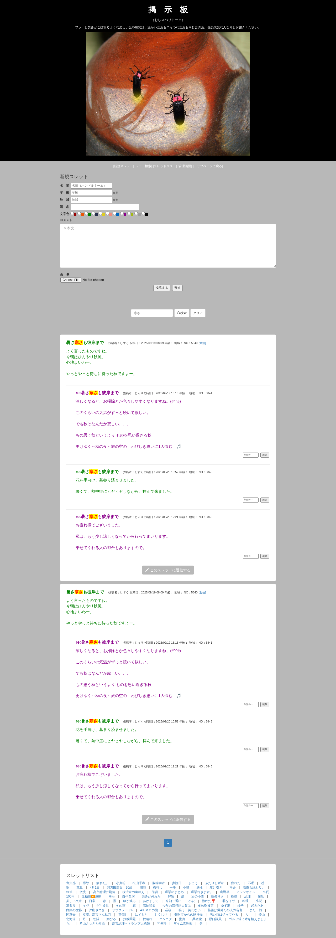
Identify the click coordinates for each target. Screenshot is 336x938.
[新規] (123, 166)
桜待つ (157, 887)
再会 (232, 887)
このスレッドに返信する (168, 570)
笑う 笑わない (189, 910)
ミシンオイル (246, 892)
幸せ (112, 896)
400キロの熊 (149, 910)
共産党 (197, 919)
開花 (143, 887)
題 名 (64, 207)
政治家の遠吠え (133, 892)
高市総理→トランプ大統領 (131, 923)
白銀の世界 (74, 910)
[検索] (143, 166)
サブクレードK (122, 910)
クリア (198, 313)
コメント (66, 220)
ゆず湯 (225, 906)
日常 (92, 901)
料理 (245, 901)
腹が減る (129, 901)
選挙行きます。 (202, 892)
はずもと (141, 914)
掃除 (86, 883)
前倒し (123, 914)
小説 (186, 887)
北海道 (71, 919)
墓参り (71, 906)
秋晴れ (147, 919)
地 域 (64, 200)
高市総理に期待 (104, 892)
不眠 (251, 883)
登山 (262, 914)
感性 (199, 887)
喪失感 (71, 883)
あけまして (151, 901)
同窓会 (71, 914)
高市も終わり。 (254, 887)
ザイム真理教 (183, 923)
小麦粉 (120, 883)
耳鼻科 (161, 923)
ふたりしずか (214, 883)
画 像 (90, 278)
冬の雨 (120, 906)
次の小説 (197, 896)
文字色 (64, 214)
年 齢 (64, 192)
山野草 (224, 892)
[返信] (202, 343)
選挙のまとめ (174, 892)
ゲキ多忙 (102, 906)
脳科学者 (158, 883)
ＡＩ (248, 914)
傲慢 (83, 892)
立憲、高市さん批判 (97, 914)
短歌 (261, 896)
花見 (79, 887)
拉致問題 (129, 919)
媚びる (111, 919)
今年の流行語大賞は (176, 906)
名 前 (64, 185)
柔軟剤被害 (206, 906)
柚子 (240, 906)
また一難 (255, 910)
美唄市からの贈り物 (188, 914)
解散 (171, 896)
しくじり (161, 914)
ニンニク (165, 919)
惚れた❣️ (208, 901)
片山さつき (97, 910)
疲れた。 (102, 883)
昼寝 (234, 896)
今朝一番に (173, 901)
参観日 (176, 883)
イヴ (86, 906)
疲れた (235, 883)
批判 (182, 919)
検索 (182, 313)
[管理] (185, 166)
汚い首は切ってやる (224, 914)
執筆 (69, 892)
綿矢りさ (217, 896)
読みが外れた (151, 896)
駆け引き (216, 887)
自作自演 (128, 896)
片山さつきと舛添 (92, 923)
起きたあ (257, 906)
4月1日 (95, 887)
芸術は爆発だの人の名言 (225, 910)
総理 (247, 896)
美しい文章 (74, 901)
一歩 (173, 887)
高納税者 (149, 906)
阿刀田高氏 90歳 (119, 887)
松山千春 (139, 883)
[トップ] (208, 166)
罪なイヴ (228, 901)
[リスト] (165, 166)
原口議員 (215, 919)
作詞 (154, 892)
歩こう (193, 883)
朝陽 (96, 919)
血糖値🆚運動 (91, 896)
